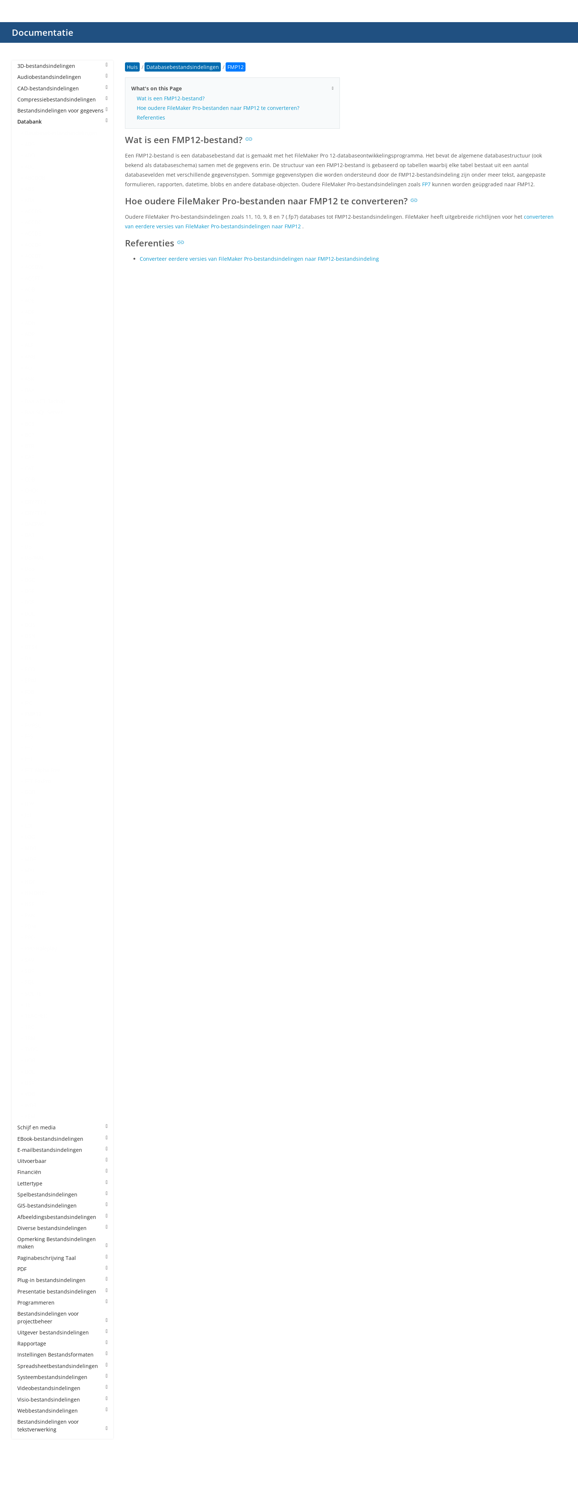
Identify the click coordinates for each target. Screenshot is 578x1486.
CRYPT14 (35, 512)
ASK (29, 378)
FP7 (29, 747)
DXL (29, 658)
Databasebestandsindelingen (61, 132)
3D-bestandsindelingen (62, 65)
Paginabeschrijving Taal (62, 1257)
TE (28, 1004)
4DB (30, 144)
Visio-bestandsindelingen (62, 1399)
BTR (29, 445)
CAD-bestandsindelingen (62, 88)
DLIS (30, 624)
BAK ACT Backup (45, 401)
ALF (29, 345)
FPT (29, 758)
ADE (30, 300)
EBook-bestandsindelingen (62, 1138)
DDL (30, 613)
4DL (29, 166)
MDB (30, 848)
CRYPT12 (35, 501)
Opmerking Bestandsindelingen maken (62, 1243)
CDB (30, 479)
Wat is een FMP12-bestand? (171, 98)
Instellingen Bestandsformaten (62, 1354)
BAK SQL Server (44, 412)
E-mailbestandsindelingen (62, 1149)
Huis (132, 66)
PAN (30, 915)
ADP (30, 333)
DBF (29, 591)
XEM (30, 1116)
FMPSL (33, 725)
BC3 (29, 423)
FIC (28, 702)
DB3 (30, 568)
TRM (30, 1038)
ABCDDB (35, 177)
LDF (29, 825)
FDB (29, 691)
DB (28, 546)
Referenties (151, 117)
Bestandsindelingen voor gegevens (62, 110)
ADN (30, 322)
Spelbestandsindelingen (62, 1194)
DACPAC (35, 523)
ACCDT (33, 255)
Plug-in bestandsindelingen (62, 1280)
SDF (29, 970)
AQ (28, 367)
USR (30, 1082)
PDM (30, 926)
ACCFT (32, 278)
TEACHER (36, 1015)
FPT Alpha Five (42, 769)
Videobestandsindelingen (62, 1388)
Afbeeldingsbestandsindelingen (62, 1216)
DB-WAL (34, 557)
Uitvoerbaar (62, 1160)
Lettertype (62, 1183)
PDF (62, 1268)
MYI (29, 870)
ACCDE (33, 233)
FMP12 (33, 713)
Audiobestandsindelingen (62, 76)
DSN (30, 635)
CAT (29, 468)
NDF (30, 881)
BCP (29, 434)
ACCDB (33, 211)
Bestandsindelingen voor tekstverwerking (62, 1425)
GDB (30, 792)
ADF (29, 311)
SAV (29, 959)
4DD (30, 155)
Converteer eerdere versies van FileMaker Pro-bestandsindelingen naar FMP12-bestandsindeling (259, 258)
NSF (29, 903)
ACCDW (34, 266)
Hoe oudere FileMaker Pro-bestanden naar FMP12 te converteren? (218, 107)
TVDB (31, 1049)
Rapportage (62, 1343)
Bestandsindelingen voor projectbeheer (62, 1317)
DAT (30, 534)
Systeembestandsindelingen (62, 1377)
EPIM (31, 680)
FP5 (29, 736)
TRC (29, 1026)
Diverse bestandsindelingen (62, 1228)
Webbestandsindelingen (62, 1410)
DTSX (31, 646)
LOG (30, 836)
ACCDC (33, 222)
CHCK (31, 490)
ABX (29, 200)
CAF (29, 456)
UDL (30, 1071)
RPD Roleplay (41, 948)
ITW (29, 803)
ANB (30, 356)
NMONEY (36, 892)
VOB (30, 1093)
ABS (29, 188)
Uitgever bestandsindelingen (62, 1332)
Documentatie (42, 32)
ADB (30, 289)
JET (28, 814)
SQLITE (33, 993)
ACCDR (33, 244)
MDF (30, 859)
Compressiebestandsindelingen (62, 99)
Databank (62, 121)
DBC (30, 579)
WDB (30, 1105)
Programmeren (62, 1302)
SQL (29, 982)
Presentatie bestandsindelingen (62, 1291)
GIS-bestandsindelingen (62, 1205)
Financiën (62, 1171)
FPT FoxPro (38, 780)
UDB (30, 1060)
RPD (30, 937)
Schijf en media (62, 1127)
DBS (30, 602)
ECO (30, 669)
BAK (30, 390)
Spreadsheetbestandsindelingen (62, 1365)
